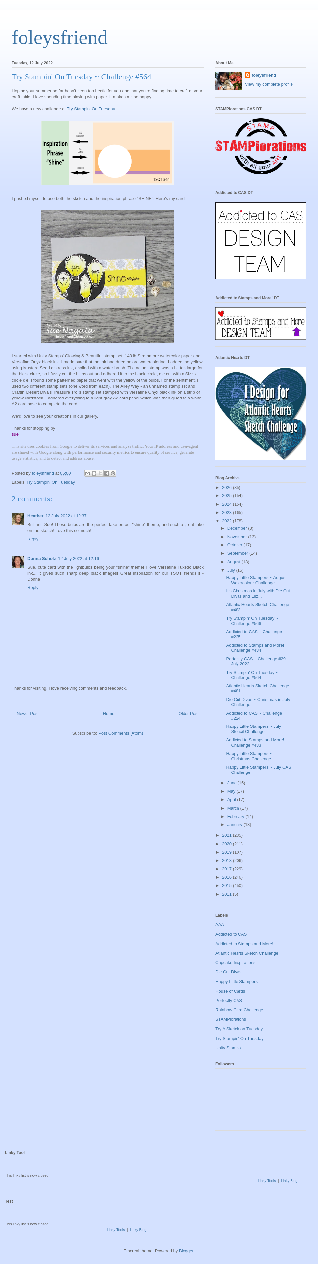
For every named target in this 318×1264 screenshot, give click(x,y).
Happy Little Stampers (236, 981)
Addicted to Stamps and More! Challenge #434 (255, 648)
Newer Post (28, 713)
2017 (227, 868)
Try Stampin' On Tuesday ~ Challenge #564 (252, 675)
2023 (227, 512)
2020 (227, 843)
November (237, 536)
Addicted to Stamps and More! (244, 943)
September (238, 553)
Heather (35, 515)
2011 (227, 894)
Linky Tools (267, 1181)
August (234, 561)
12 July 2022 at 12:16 (78, 558)
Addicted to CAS (231, 934)
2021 (227, 835)
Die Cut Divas (228, 971)
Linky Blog (289, 1181)
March (233, 808)
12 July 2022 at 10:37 (65, 515)
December (237, 528)
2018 (227, 860)
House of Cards (230, 991)
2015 (227, 885)
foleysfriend (60, 37)
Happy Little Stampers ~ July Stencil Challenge (253, 729)
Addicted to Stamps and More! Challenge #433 (255, 742)
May (232, 791)
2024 (227, 504)
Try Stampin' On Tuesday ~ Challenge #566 (252, 621)
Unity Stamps (228, 1047)
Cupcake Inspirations (235, 962)
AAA (219, 924)
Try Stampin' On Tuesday (91, 108)
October (235, 544)
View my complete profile (269, 84)
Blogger (186, 1250)
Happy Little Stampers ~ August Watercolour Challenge (256, 580)
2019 (227, 852)
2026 (227, 487)
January (235, 824)
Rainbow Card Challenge (239, 1009)
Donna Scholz (41, 558)
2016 (227, 877)
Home (109, 713)
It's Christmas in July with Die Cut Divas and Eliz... (258, 593)
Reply (32, 539)
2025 (227, 495)
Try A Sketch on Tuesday (239, 1028)
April (232, 799)
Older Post (189, 713)
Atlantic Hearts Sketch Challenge (246, 953)
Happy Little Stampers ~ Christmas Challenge (249, 756)
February (236, 816)
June (232, 782)
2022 (227, 520)
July (231, 570)
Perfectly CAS (228, 1000)
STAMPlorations (230, 1019)
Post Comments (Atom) (120, 733)
